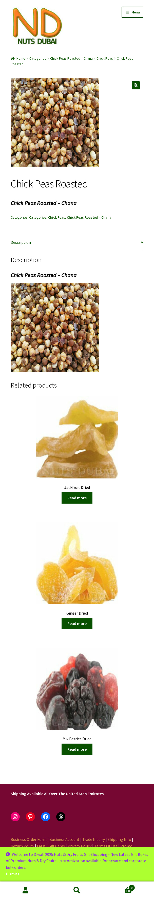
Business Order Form (29, 839)
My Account (25, 890)
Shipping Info (119, 839)
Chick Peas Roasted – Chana (71, 58)
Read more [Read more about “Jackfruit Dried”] (77, 497)
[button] (136, 85)
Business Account (64, 839)
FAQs (41, 845)
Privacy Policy (79, 845)
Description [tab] (21, 242)
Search (77, 890)
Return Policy (22, 845)
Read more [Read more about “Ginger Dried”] (77, 623)
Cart (119, 886)
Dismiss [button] (12, 873)
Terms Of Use (106, 845)
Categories (37, 58)
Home (20, 58)
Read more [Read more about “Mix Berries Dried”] (77, 749)
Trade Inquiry (93, 839)
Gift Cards (56, 845)
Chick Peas (105, 58)
